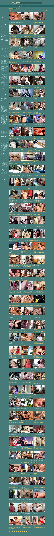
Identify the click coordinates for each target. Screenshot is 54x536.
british (39, 22)
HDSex (4, 13)
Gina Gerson (3, 126)
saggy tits (22, 49)
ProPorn (5, 22)
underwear (13, 36)
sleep (18, 10)
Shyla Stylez (2, 173)
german (2, 59)
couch (37, 395)
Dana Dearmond (3, 120)
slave (28, 369)
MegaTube (2, 18)
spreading (26, 75)
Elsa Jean (4, 123)
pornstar (4, 75)
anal (1, 37)
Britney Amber (3, 111)
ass (5, 37)
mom (3, 71)
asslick (11, 331)
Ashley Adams (4, 105)
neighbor (27, 369)
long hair (2, 67)
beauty (3, 40)
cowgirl (2, 49)
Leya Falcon (5, 148)
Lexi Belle (2, 147)
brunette (6, 45)
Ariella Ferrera (3, 104)
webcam (4, 85)
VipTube (22, 47)
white (1, 86)
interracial (25, 151)
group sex (42, 487)
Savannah (4, 169)
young (24, 10)
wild (4, 86)
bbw (7, 39)
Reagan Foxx (4, 162)
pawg (18, 475)
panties (4, 74)
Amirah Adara (3, 98)
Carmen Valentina (3, 113)
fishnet (18, 527)
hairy (2, 60)
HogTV (10, 446)
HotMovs (2, 15)
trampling (41, 61)
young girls (45, 10)
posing (22, 227)
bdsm (1, 40)
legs (5, 65)
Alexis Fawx (3, 95)
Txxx (4, 25)
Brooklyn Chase (5, 112)
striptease (4, 81)
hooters (7, 62)
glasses (27, 240)
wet (6, 85)
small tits (28, 36)
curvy (16, 409)
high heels (10, 62)
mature (7, 68)
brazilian (36, 369)
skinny (4, 79)
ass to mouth (25, 213)
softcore (15, 280)
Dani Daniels (5, 121)
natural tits (37, 113)
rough (6, 77)
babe (2, 39)
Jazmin (7, 131)
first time (43, 475)
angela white (12, 502)
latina (4, 65)
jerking (28, 527)
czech (39, 100)
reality (6, 76)
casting (32, 10)
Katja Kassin (4, 140)
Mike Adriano (3, 156)
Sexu (5, 23)
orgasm (3, 73)
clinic (14, 461)
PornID (22, 238)
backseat (36, 175)
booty (15, 175)
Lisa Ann (2, 149)
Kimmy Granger (4, 143)
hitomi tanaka (37, 410)
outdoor (2, 74)
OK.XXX (4, 19)
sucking (2, 82)
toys (2, 84)
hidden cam (39, 36)
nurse (30, 382)
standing (17, 240)
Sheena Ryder (6, 172)
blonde (2, 44)
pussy (4, 76)
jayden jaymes (13, 254)
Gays (30, 6)
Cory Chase (5, 119)
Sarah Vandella (3, 168)
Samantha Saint (3, 166)
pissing (1, 75)
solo (12, 201)
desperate (16, 344)
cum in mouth (2, 51)
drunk (26, 10)
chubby (16, 266)
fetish (28, 87)
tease (24, 227)
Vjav (9, 98)
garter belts (38, 279)
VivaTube (34, 225)
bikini (11, 514)
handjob (5, 60)
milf (3, 69)
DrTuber (2, 11)
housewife (26, 202)
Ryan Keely (6, 165)
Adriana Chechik (4, 91)
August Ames (5, 107)
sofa (18, 410)
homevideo (4, 62)
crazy (4, 49)
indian (6, 63)
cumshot (6, 51)
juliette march (37, 423)
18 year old (2, 35)
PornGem (35, 174)
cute (42, 22)
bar (24, 61)
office (29, 474)
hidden (14, 10)
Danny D (3, 122)
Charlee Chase (5, 115)
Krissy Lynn (2, 144)
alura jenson (12, 189)
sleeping (35, 10)
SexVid (34, 123)
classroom (39, 87)
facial (5, 56)
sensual (7, 78)
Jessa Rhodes (3, 133)
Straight (19, 6)
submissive (42, 49)
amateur (2, 36)
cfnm (24, 474)
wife (3, 86)
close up (2, 47)
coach (25, 266)
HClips (6, 12)
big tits (13, 305)
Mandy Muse (2, 152)
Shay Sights (2, 172)
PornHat (6, 20)
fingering (2, 58)
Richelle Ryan (4, 163)
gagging (40, 487)
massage (4, 67)
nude (6, 72)
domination (37, 331)
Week (20, 8)
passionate (43, 317)
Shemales (34, 6)
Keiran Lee (3, 141)
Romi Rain (2, 165)
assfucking (5, 38)
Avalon (4, 109)
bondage (18, 331)
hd (5, 61)
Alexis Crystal (3, 94)
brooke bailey (37, 449)
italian (28, 202)
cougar (5, 48)
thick (30, 280)
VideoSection (4, 27)
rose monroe (25, 176)
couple (7, 48)
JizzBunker (3, 17)
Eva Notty (4, 124)
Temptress (3, 175)
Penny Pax (5, 160)
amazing (36, 292)
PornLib (34, 34)
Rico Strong (2, 164)
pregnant (26, 488)
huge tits (2, 63)
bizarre (12, 175)
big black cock (3, 41)
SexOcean (2, 23)
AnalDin (34, 381)
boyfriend (24, 163)
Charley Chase (3, 116)
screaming (4, 78)
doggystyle (4, 53)
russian (1, 78)
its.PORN (2, 16)
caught (17, 23)
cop (39, 125)
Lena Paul (6, 146)
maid (9, 36)
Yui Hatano (2, 180)
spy (15, 10)
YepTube (22, 136)
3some (5, 35)
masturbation (3, 68)
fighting (14, 138)
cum (7, 50)
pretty (9, 100)
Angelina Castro (3, 101)
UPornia (2, 26)
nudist (29, 48)
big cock (15, 23)
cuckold (5, 50)
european (6, 55)
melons (1, 69)
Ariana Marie (6, 103)
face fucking (2, 56)
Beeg (6, 10)
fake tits (7, 56)
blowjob (5, 44)
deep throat (28, 201)
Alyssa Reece (5, 97)
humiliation (13, 62)
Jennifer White (4, 132)
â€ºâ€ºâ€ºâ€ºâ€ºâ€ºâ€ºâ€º (20, 531)
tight (5, 83)
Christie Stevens (3, 118)
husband (4, 63)
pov (7, 75)
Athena (2, 106)
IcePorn (5, 15)
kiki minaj (12, 228)
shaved (2, 79)
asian (4, 37)
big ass (6, 40)
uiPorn (7, 25)
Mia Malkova (3, 154)
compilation (2, 48)
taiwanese (22, 357)
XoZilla (7, 29)
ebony (7, 54)
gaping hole (14, 475)
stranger (22, 253)
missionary (2, 70)
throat (4, 83)
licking (4, 66)
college (4, 47)
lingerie (7, 66)
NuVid (2, 19)
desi (16, 382)
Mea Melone (5, 153)
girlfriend (4, 59)
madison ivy (37, 253)
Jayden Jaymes (3, 131)
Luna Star (5, 150)
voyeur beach (50, 10)
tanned (41, 344)
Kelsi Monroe (4, 142)
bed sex (23, 500)
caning (12, 138)
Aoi (3, 103)
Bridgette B (5, 110)
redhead (2, 77)
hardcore (3, 61)
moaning (6, 70)
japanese (5, 64)
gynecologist (13, 48)
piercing (6, 74)
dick (9, 24)
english (1, 55)
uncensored (5, 84)
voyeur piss (20, 10)
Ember (2, 124)
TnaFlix (4, 24)
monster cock (6, 71)
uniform (15, 100)
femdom (38, 61)
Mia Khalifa (2, 154)
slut (5, 79)
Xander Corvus (4, 179)
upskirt (38, 10)
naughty (2, 72)
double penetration (3, 54)
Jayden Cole (4, 130)
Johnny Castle (5, 135)
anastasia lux (25, 228)
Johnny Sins (3, 136)
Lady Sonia (4, 145)
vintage (1, 85)
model (1, 71)
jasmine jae (12, 423)
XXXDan (4, 31)
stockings (6, 80)
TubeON (2, 25)
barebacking (4, 39)
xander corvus (25, 345)
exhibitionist (34, 49)
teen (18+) (13, 100)
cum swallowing (26, 214)
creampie (2, 50)
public (1, 76)
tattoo (4, 82)
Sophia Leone (6, 173)
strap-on (2, 81)
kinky (12, 163)
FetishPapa (2, 12)
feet (36, 49)
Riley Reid (6, 164)
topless (39, 214)
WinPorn (3, 29)
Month (17, 8)
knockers (2, 65)
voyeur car (29, 10)
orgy (5, 73)
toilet (30, 61)
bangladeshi (24, 112)
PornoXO (2, 22)
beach (43, 10)
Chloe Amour (6, 117)
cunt (39, 292)
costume (13, 99)
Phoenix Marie (3, 161)
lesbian (2, 66)
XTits (34, 136)
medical (29, 382)
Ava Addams (3, 108)
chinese (25, 99)
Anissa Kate (3, 102)
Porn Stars (24, 6)
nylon (43, 279)
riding (4, 77)
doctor (16, 461)
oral (1, 73)
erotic (3, 55)
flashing (40, 10)
